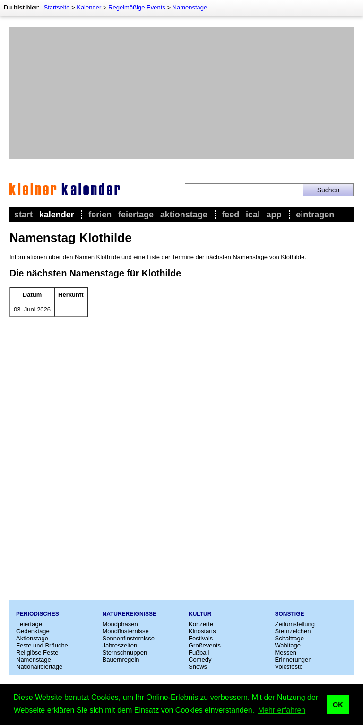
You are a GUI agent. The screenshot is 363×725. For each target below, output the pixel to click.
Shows (198, 666)
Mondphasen (120, 624)
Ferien (100, 214)
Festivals (201, 638)
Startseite (56, 7)
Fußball (199, 652)
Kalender (89, 7)
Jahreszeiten (120, 645)
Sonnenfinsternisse (129, 638)
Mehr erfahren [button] (282, 710)
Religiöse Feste (37, 652)
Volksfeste (289, 666)
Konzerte (201, 624)
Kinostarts (202, 631)
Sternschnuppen (125, 652)
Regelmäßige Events (136, 7)
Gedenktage (33, 631)
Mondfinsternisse (126, 631)
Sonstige (289, 614)
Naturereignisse (129, 614)
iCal (253, 214)
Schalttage (289, 638)
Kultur (200, 614)
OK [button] (338, 704)
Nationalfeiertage (39, 666)
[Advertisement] (181, 93)
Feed (230, 214)
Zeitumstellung (295, 624)
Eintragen (315, 214)
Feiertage (136, 214)
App (274, 214)
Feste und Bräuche (42, 645)
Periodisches (37, 614)
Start (23, 214)
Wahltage (288, 645)
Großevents (205, 645)
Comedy (200, 659)
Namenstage (190, 7)
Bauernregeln (121, 659)
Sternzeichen (293, 631)
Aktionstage (183, 214)
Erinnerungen (293, 659)
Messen (286, 652)
